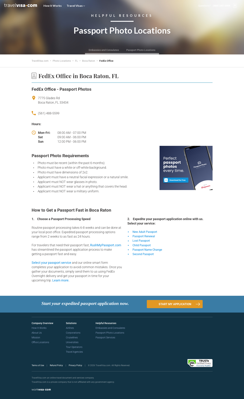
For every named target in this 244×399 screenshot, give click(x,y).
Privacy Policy (76, 365)
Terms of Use (38, 365)
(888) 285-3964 (221, 5)
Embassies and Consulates (104, 50)
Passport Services (105, 337)
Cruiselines (72, 337)
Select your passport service (52, 262)
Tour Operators (74, 347)
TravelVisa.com (40, 60)
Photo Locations (62, 60)
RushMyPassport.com (105, 245)
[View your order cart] (235, 5)
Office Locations (40, 342)
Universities (72, 342)
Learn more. (60, 280)
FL (76, 60)
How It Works (52, 5)
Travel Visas (76, 5)
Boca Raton (89, 60)
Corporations (73, 332)
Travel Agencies (74, 351)
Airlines (70, 328)
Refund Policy (56, 365)
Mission (36, 337)
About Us (37, 332)
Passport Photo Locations (140, 50)
